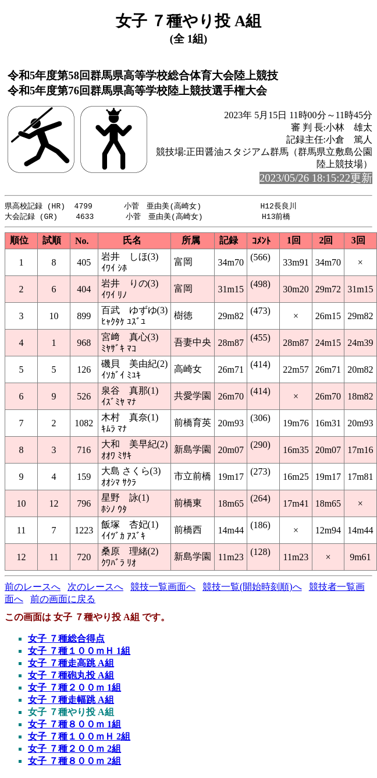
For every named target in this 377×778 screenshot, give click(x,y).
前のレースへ (33, 588)
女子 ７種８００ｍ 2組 (74, 762)
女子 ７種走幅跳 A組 (71, 701)
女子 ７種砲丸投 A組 (71, 676)
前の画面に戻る (62, 600)
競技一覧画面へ (162, 588)
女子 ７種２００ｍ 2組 (74, 750)
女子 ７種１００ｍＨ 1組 (79, 652)
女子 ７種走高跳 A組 (71, 664)
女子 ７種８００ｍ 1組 (74, 725)
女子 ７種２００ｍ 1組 (74, 689)
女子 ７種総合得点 (66, 640)
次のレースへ (95, 588)
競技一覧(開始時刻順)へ (252, 588)
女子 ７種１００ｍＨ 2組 (79, 737)
